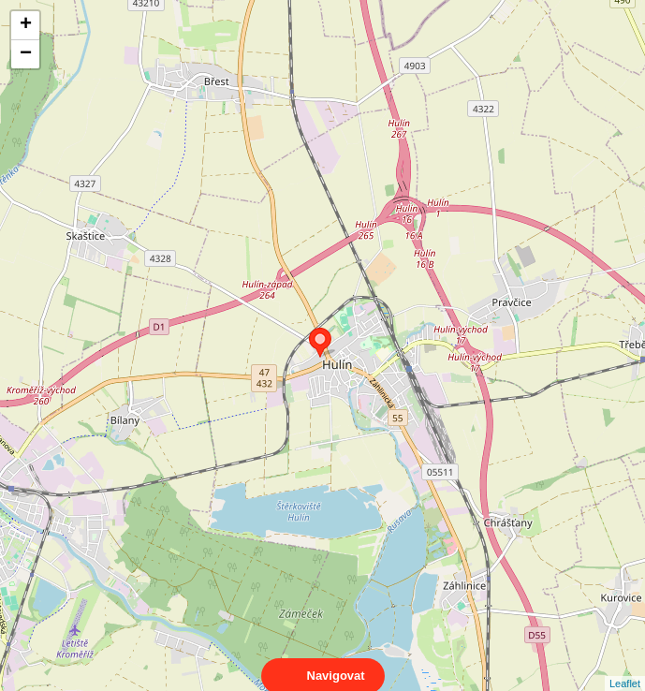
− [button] (26, 54)
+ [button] (26, 25)
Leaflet (624, 666)
